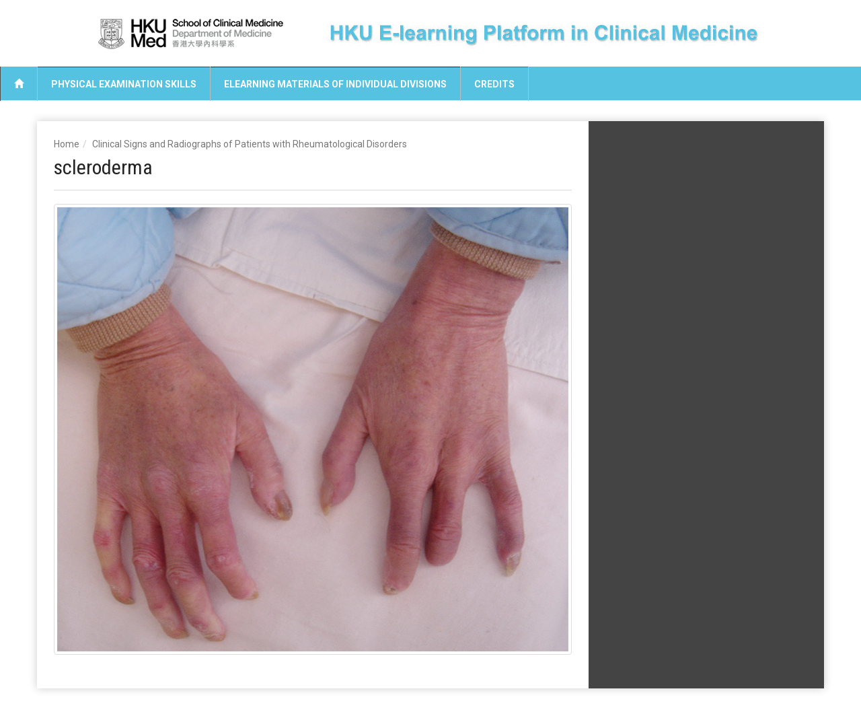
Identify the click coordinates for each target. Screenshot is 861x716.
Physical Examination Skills (123, 84)
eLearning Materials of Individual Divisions (335, 84)
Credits (494, 84)
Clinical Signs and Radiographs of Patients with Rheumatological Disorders (249, 144)
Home (66, 144)
